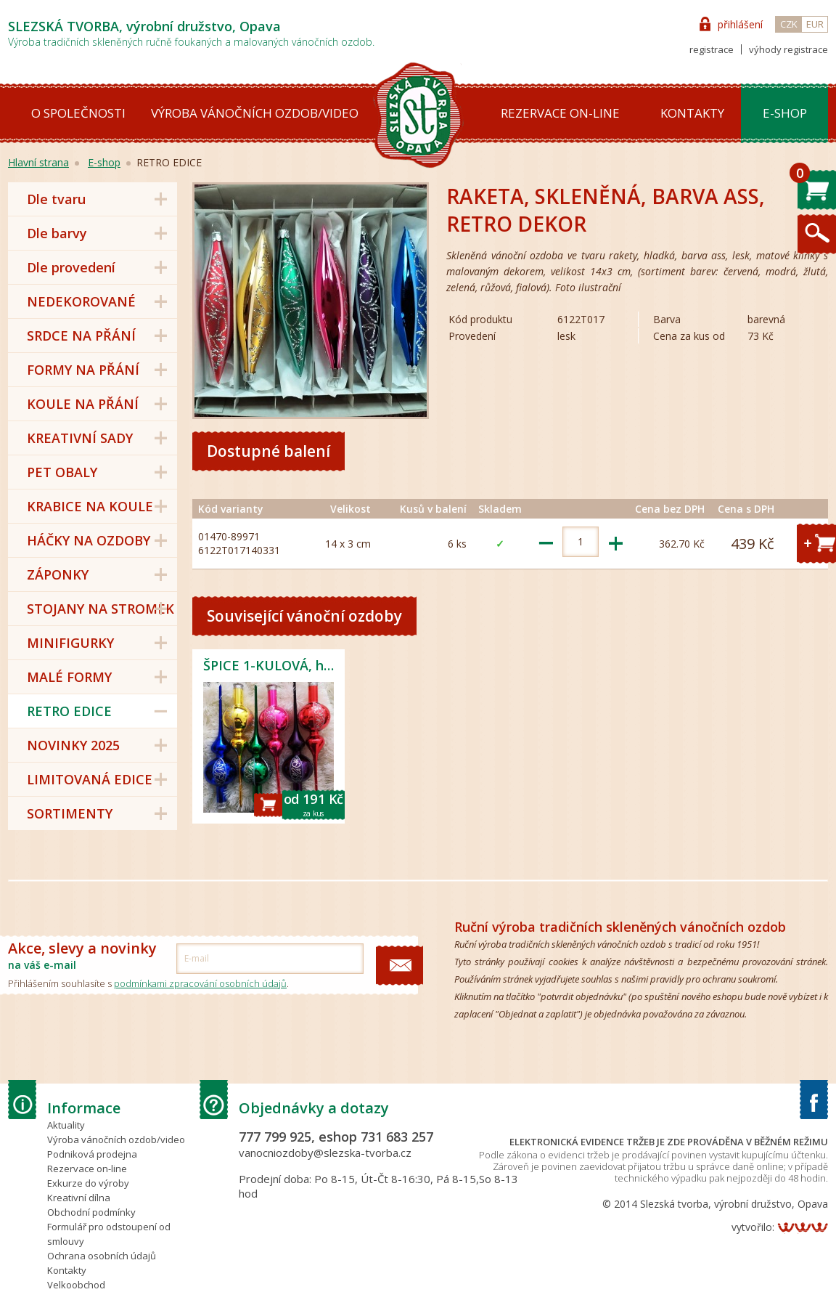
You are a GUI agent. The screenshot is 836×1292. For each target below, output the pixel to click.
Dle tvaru (56, 199)
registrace (711, 49)
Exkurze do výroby (88, 1183)
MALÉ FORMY (69, 677)
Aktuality (66, 1124)
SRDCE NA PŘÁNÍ (81, 335)
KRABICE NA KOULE (90, 506)
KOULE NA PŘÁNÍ (83, 404)
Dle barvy (57, 233)
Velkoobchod (76, 1284)
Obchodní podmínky (91, 1212)
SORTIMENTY (69, 813)
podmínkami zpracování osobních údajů (200, 983)
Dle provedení (71, 267)
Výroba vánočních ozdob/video (254, 113)
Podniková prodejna (92, 1154)
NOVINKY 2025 (73, 745)
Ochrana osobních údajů (101, 1255)
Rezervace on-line (560, 113)
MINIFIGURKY (70, 642)
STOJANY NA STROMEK (100, 608)
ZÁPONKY (58, 574)
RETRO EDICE (69, 711)
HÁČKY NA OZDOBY (88, 540)
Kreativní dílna (78, 1197)
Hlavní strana (38, 162)
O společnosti (78, 113)
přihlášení (740, 24)
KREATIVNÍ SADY (80, 438)
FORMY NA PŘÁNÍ (83, 369)
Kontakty (692, 113)
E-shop (785, 113)
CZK (789, 24)
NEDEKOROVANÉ (81, 301)
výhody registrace (788, 49)
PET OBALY (62, 472)
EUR (815, 24)
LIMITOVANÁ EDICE (89, 779)
